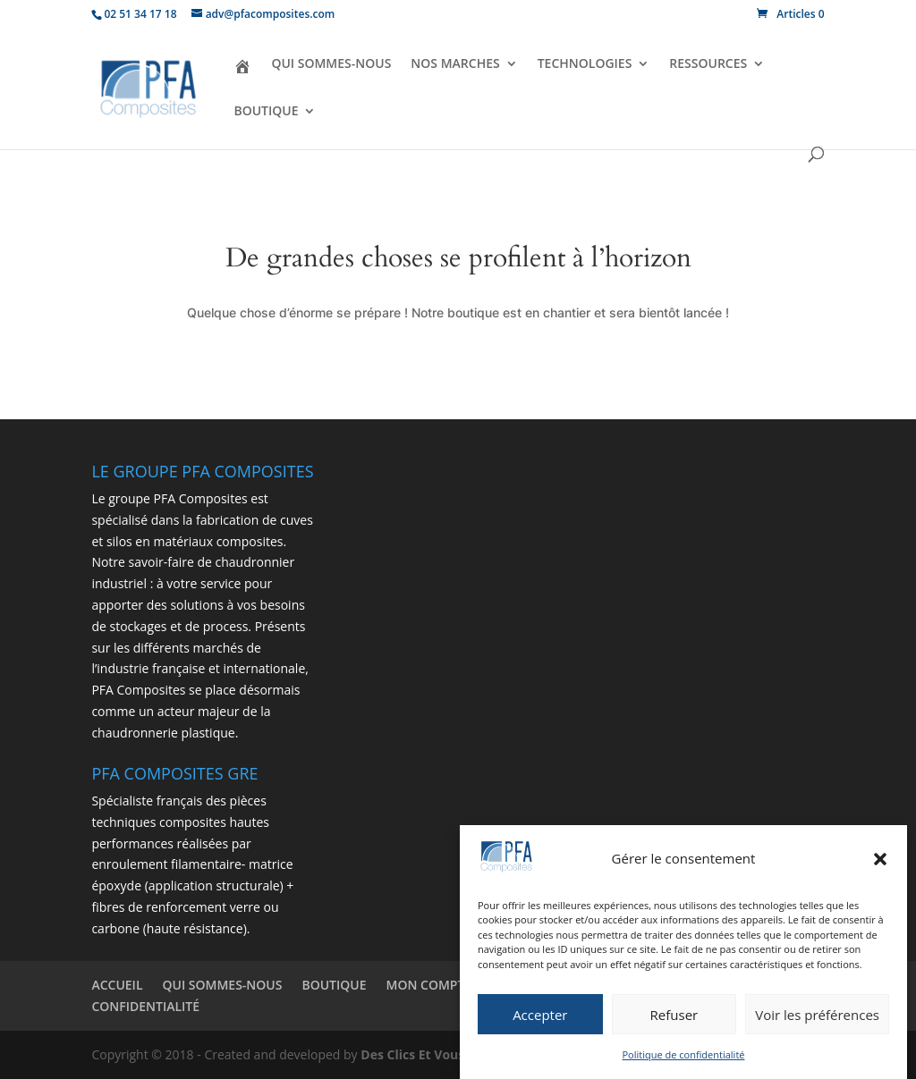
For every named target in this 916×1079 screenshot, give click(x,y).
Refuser (674, 1015)
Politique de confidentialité (684, 1055)
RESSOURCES (708, 64)
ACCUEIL (116, 984)
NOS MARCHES (455, 64)
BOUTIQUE (265, 112)
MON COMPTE (429, 984)
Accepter (540, 1015)
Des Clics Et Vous (412, 1054)
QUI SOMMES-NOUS (331, 64)
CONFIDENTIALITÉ (145, 1006)
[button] (880, 860)
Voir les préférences (817, 1015)
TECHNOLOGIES (585, 64)
